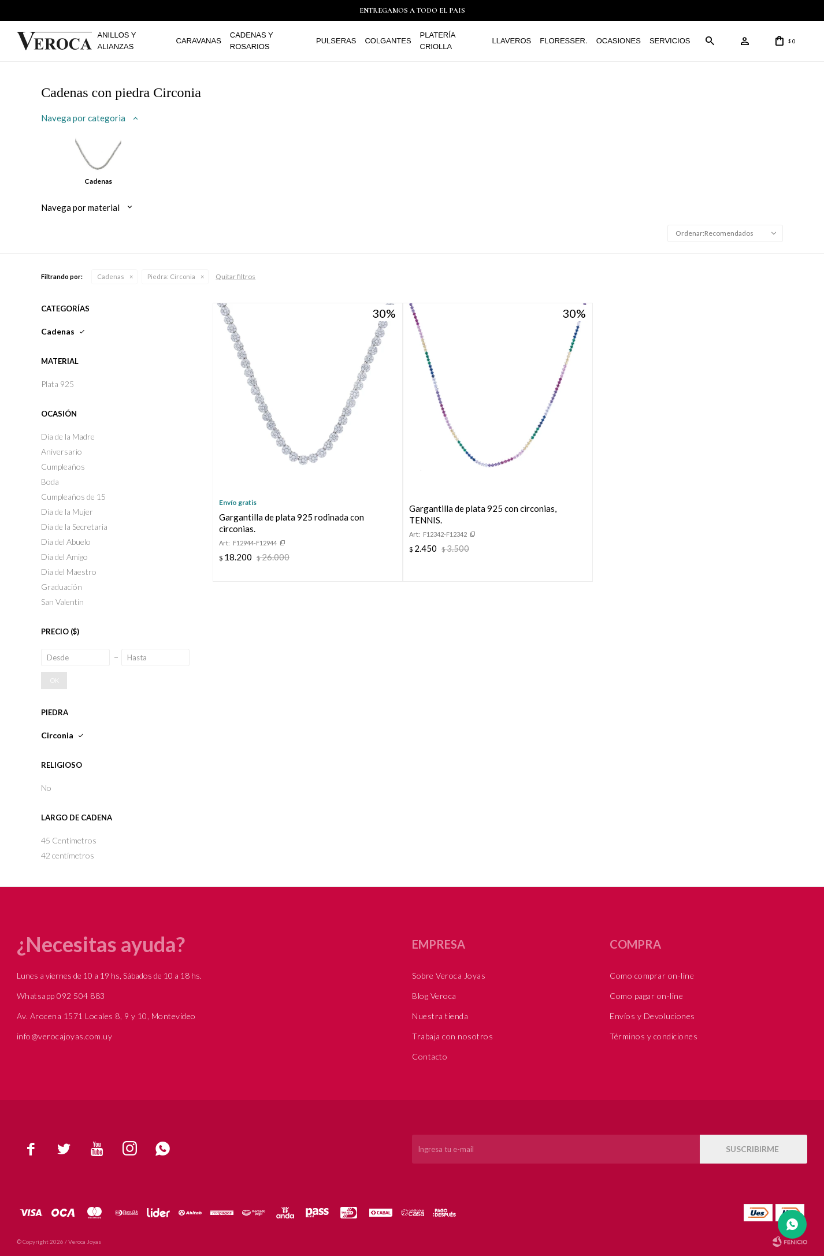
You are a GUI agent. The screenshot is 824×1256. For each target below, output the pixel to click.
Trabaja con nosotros (452, 1036)
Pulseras (336, 40)
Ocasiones (618, 40)
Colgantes (388, 40)
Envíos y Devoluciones (652, 1016)
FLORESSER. (563, 40)
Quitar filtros (235, 276)
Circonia (171, 276)
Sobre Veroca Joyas (448, 975)
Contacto (429, 1056)
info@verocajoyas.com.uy (65, 1036)
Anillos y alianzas (117, 41)
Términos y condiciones (653, 1036)
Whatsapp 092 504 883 (61, 996)
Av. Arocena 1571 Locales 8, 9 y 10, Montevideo (106, 1016)
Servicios (670, 40)
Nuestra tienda (440, 1016)
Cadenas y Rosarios (251, 41)
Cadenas (110, 276)
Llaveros (512, 40)
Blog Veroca (434, 996)
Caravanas (198, 40)
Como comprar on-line (652, 975)
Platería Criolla (437, 41)
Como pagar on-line (646, 996)
